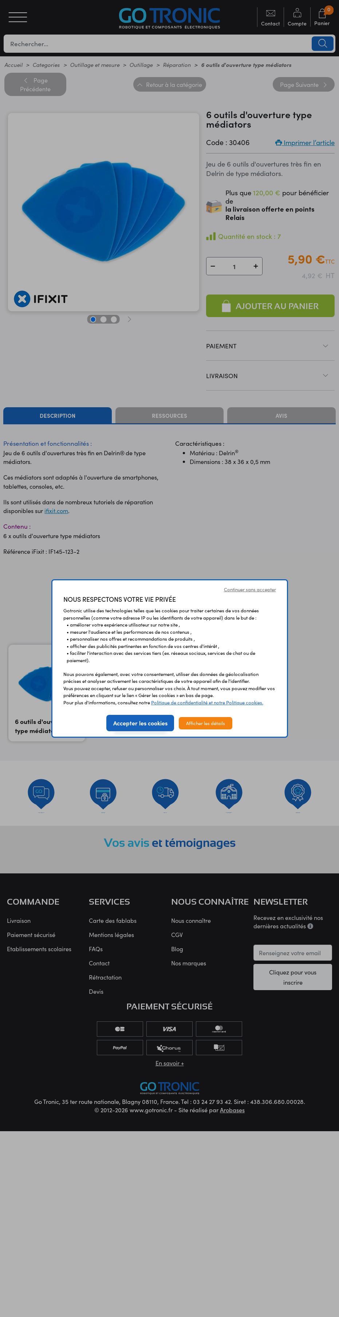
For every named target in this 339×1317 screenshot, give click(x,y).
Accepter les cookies (140, 723)
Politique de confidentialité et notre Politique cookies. (207, 702)
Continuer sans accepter (250, 589)
